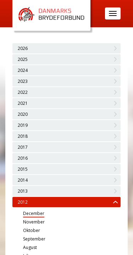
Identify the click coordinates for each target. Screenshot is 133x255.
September (34, 239)
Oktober (31, 230)
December (33, 213)
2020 (23, 114)
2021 (23, 103)
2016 (23, 158)
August (30, 247)
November (34, 222)
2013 (23, 191)
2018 (23, 136)
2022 (23, 92)
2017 (23, 147)
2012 (23, 202)
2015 (23, 169)
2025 (23, 59)
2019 (23, 125)
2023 (23, 81)
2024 (23, 70)
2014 (23, 180)
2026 (23, 48)
